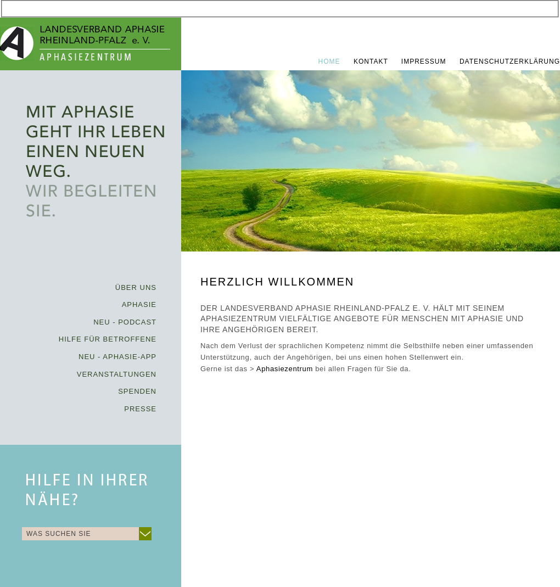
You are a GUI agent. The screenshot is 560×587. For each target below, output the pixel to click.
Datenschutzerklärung (510, 61)
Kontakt (372, 61)
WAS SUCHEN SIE (58, 534)
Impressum (425, 61)
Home (330, 61)
